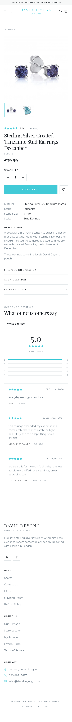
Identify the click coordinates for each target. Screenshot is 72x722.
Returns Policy (36, 289)
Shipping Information (36, 269)
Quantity (11, 170)
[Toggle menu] (5, 11)
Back (10, 29)
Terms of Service (14, 650)
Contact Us (11, 584)
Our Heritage (12, 624)
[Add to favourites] (64, 189)
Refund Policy (12, 604)
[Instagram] (7, 557)
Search (8, 578)
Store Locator (12, 630)
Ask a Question (36, 279)
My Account (11, 637)
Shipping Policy (13, 597)
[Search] (10, 11)
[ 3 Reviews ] (32, 128)
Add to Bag (31, 189)
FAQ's (7, 591)
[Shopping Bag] (66, 11)
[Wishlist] (60, 11)
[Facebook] (16, 557)
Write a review (16, 323)
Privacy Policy (12, 643)
